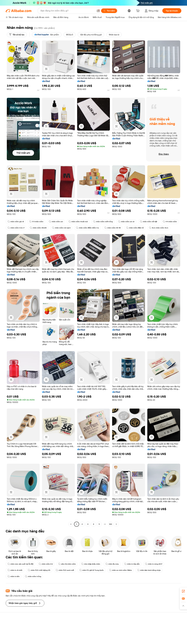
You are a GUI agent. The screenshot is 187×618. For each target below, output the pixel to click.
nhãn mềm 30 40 (112, 228)
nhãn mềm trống (33, 576)
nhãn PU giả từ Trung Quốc (91, 570)
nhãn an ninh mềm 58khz (120, 570)
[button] (98, 10)
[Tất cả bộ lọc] (17, 34)
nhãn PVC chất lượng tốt (39, 570)
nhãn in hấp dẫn (132, 564)
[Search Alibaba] (67, 10)
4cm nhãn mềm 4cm (158, 228)
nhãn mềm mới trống (103, 221)
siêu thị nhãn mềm (67, 564)
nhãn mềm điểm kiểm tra (87, 228)
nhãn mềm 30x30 (38, 228)
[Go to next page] (116, 524)
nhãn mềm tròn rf (16, 228)
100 (110, 524)
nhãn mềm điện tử (135, 228)
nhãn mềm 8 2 (46, 564)
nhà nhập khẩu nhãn (90, 564)
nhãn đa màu (112, 564)
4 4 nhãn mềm (170, 221)
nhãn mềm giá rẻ (16, 221)
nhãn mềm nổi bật (148, 221)
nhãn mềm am (56, 221)
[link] (183, 591)
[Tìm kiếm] (109, 10)
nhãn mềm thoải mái (78, 221)
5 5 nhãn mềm (36, 221)
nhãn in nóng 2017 (153, 564)
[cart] (138, 11)
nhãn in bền (14, 576)
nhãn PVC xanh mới (65, 570)
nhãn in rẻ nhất (15, 570)
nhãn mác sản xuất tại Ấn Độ (20, 564)
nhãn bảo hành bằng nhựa (149, 570)
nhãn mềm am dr (126, 221)
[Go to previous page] (70, 524)
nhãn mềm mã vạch (61, 228)
